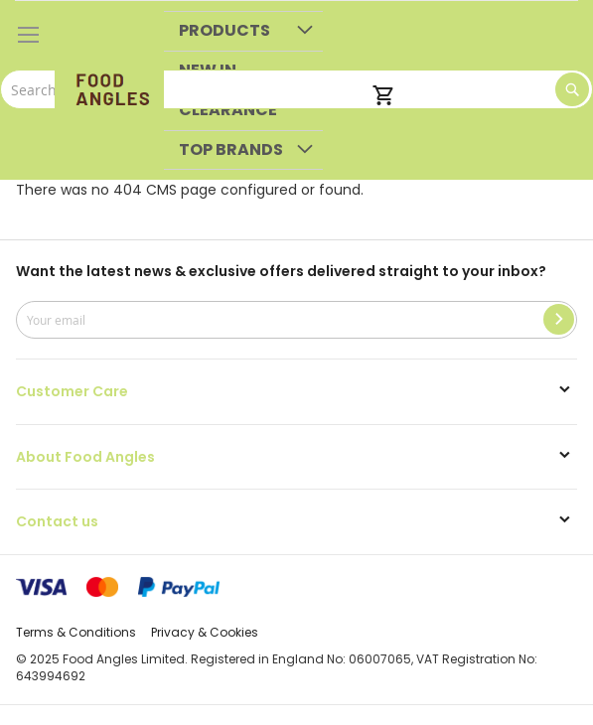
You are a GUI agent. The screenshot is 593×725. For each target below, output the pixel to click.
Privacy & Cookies (204, 632)
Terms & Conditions (76, 632)
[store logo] (109, 91)
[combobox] (296, 89)
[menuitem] (243, 31)
